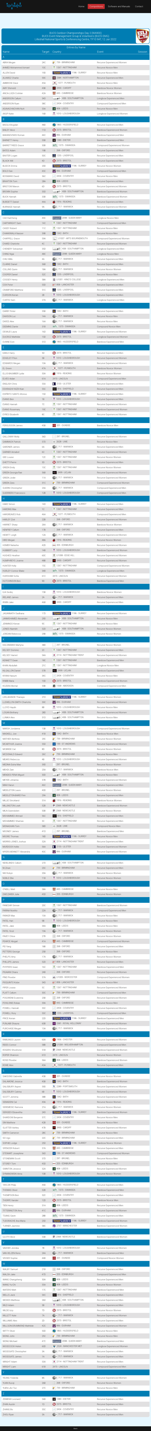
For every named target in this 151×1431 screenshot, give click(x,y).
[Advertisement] (75, 19)
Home (81, 6)
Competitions (96, 6)
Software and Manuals (119, 6)
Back (75, 1429)
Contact (139, 6)
